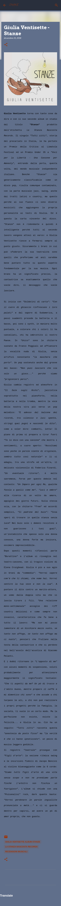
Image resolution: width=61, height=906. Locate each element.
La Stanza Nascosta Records (21, 847)
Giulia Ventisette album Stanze (22, 842)
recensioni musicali (16, 851)
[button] (6, 45)
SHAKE (13, 5)
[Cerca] (56, 5)
